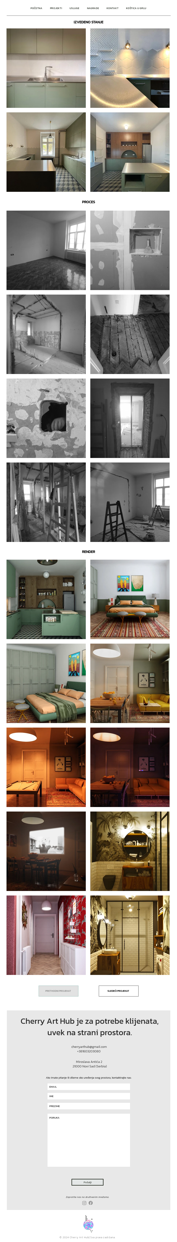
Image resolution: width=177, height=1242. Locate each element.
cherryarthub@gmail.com (89, 1046)
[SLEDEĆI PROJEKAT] (119, 991)
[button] (74, 8)
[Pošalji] (87, 1182)
